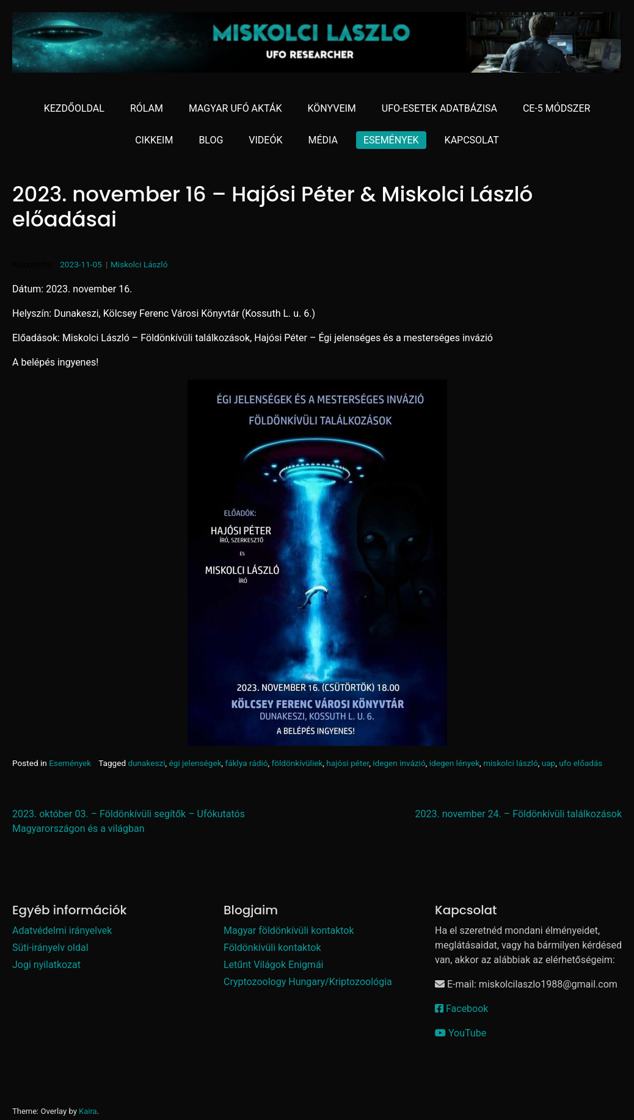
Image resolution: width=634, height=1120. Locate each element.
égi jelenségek (195, 763)
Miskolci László (139, 264)
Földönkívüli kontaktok (272, 947)
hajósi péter (347, 763)
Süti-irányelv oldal (50, 947)
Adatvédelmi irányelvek (62, 930)
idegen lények (454, 763)
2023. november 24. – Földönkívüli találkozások (518, 814)
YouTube (460, 1033)
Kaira (88, 1111)
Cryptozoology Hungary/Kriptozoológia (308, 982)
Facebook (461, 1008)
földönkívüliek (297, 763)
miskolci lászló (510, 763)
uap (549, 763)
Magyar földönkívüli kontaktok (289, 930)
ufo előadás (580, 763)
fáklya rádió (246, 763)
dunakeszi (146, 763)
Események (70, 763)
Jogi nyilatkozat (46, 964)
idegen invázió (399, 763)
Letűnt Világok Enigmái (273, 964)
